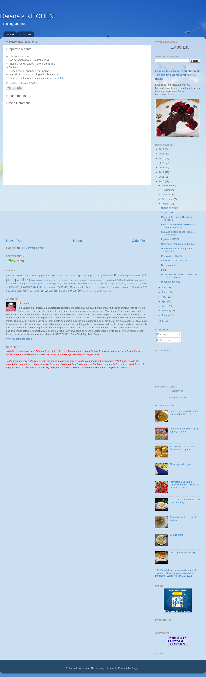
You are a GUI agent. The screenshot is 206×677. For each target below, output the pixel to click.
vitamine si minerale (90, 291)
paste (129, 283)
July (164, 287)
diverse (106, 275)
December (167, 185)
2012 (162, 172)
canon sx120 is (60, 276)
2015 (162, 158)
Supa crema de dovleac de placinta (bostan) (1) (184, 412)
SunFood (53, 291)
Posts (161, 334)
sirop (24, 291)
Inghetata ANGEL (170, 239)
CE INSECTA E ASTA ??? (174, 260)
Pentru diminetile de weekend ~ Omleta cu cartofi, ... (177, 225)
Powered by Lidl (31, 286)
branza (35, 275)
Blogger (135, 668)
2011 (162, 176)
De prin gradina (169, 265)
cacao (46, 275)
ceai (73, 275)
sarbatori (78, 287)
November (167, 190)
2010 (162, 181)
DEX (97, 276)
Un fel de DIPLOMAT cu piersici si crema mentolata (179, 275)
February (167, 310)
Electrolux (122, 276)
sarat (63, 286)
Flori (163, 270)
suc (41, 291)
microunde (68, 283)
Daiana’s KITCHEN (27, 16)
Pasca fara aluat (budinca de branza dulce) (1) (185, 501)
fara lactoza (135, 276)
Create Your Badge (177, 397)
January (166, 315)
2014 (162, 163)
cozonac (85, 275)
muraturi (119, 283)
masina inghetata (37, 283)
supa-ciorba (68, 290)
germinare (63, 280)
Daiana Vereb (177, 391)
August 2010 (167, 212)
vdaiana (25, 303)
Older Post (139, 240)
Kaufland (124, 280)
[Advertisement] (77, 212)
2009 (162, 321)
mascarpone (139, 280)
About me (25, 34)
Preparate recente (170, 281)
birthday (23, 275)
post (12, 286)
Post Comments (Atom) (33, 247)
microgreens (54, 284)
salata (51, 287)
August (166, 203)
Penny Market (141, 284)
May (164, 296)
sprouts (33, 291)
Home (10, 34)
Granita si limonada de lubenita (177, 244)
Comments (164, 340)
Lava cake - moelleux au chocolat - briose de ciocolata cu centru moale (177, 75)
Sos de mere (176, 535)
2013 (162, 167)
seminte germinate (120, 287)
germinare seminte (78, 280)
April (164, 301)
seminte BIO (104, 287)
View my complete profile (19, 338)
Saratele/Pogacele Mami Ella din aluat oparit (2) (182, 448)
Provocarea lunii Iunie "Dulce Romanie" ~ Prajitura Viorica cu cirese (184, 485)
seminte (91, 287)
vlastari (106, 291)
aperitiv (10, 275)
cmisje (113, 668)
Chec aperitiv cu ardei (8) (183, 552)
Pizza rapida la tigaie (180, 464)
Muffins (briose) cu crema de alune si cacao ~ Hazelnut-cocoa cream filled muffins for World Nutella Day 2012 (175, 573)
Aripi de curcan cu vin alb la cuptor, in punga (184, 430)
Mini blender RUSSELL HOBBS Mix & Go (94, 284)
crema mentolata (55, 78)
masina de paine (14, 283)
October (166, 194)
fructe (33, 280)
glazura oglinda (96, 280)
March (165, 306)
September (168, 199)
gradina (110, 280)
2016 (162, 153)
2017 (162, 149)
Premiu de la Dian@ (171, 256)
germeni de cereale (47, 280)
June (164, 292)
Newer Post (14, 240)
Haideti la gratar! (170, 207)
